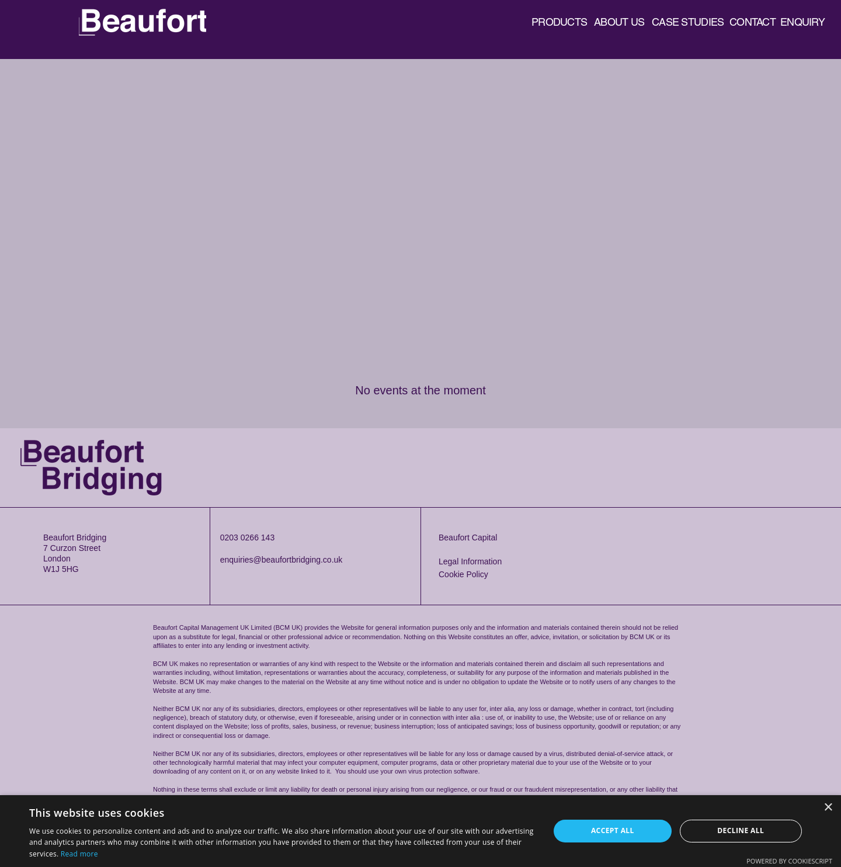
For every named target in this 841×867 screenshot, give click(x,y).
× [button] (827, 807)
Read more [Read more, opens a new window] (79, 854)
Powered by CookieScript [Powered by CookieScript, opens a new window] (789, 860)
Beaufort (151, 13)
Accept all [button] (612, 830)
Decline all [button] (740, 830)
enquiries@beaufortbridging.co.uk (281, 559)
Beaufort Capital (468, 537)
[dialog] (420, 831)
